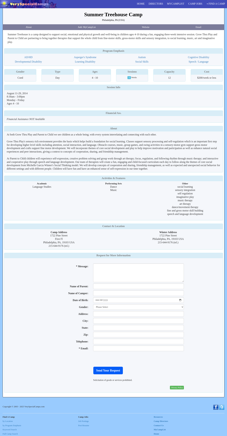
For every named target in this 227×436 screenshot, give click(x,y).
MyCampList (160, 429)
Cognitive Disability (198, 57)
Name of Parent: (79, 286)
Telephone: (82, 341)
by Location (8, 421)
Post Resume (83, 425)
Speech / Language (199, 61)
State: (85, 327)
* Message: (82, 266)
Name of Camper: (78, 293)
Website (145, 27)
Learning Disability (85, 61)
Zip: (85, 334)
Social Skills (141, 61)
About (29, 27)
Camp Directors (161, 421)
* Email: (83, 348)
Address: (83, 314)
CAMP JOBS (195, 3)
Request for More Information (113, 255)
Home (156, 434)
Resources (158, 417)
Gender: (83, 307)
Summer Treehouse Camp (113, 14)
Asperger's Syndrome (85, 57)
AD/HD (28, 57)
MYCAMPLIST (175, 3)
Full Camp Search (10, 434)
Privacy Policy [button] (177, 387)
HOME (141, 3)
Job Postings (83, 421)
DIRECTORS (156, 3)
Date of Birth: (80, 300)
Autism (142, 57)
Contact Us (159, 425)
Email (198, 27)
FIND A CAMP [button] (216, 3)
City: (85, 320)
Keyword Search (10, 429)
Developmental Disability (28, 61)
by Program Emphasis (12, 425)
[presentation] (118, 358)
